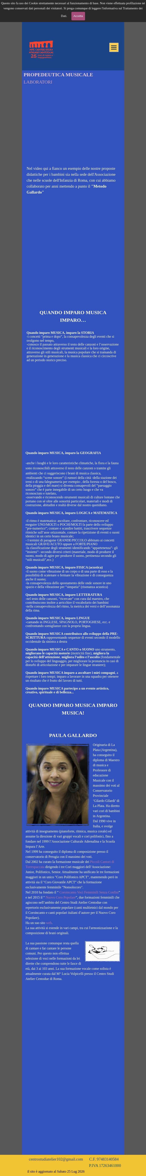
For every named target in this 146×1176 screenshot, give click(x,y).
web (49, 923)
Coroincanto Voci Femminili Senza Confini (89, 892)
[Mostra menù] (114, 47)
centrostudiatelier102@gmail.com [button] (56, 1159)
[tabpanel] (73, 180)
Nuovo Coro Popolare (60, 897)
